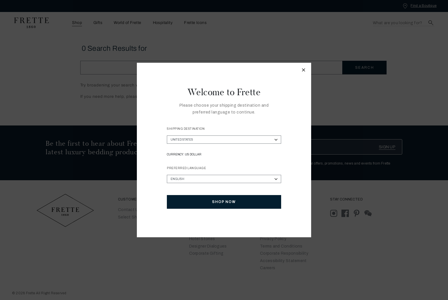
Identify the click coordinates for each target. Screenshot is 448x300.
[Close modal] (304, 70)
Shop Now (224, 202)
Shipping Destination (186, 128)
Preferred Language (186, 168)
